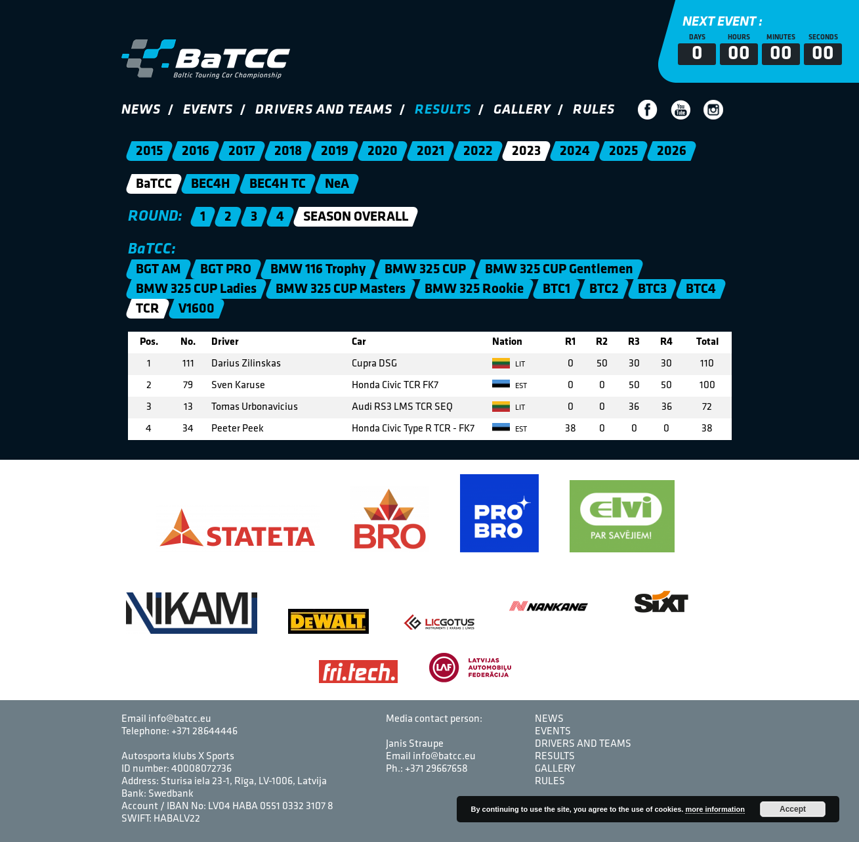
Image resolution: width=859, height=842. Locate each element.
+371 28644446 (204, 731)
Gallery (522, 110)
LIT (508, 364)
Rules (594, 110)
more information (714, 809)
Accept (793, 809)
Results (443, 110)
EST (509, 386)
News (141, 110)
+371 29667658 (436, 769)
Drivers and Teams (323, 110)
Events (208, 110)
